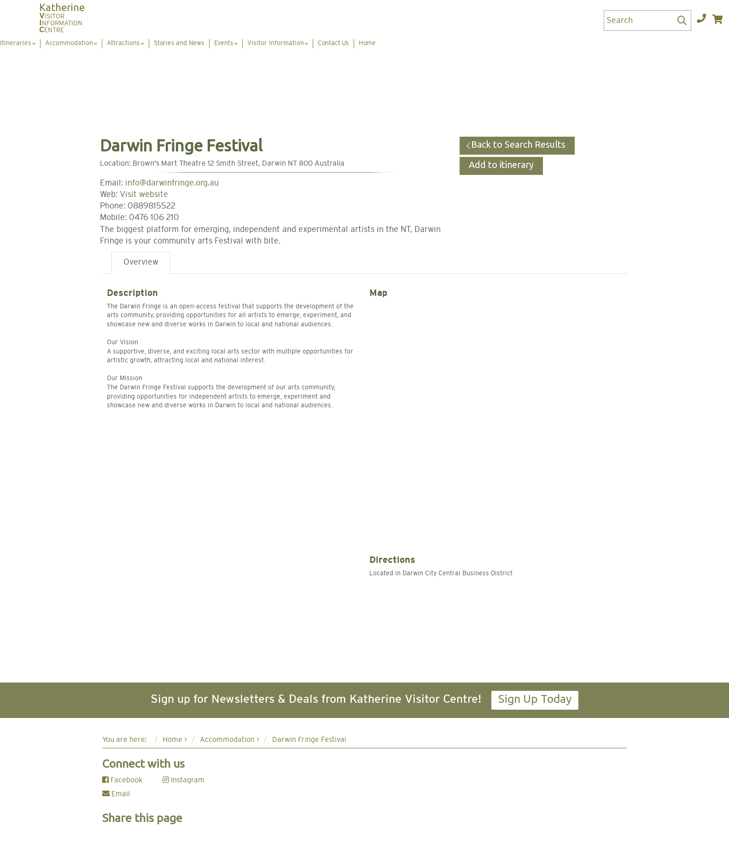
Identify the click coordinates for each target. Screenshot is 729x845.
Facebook (122, 780)
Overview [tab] (140, 262)
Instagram (183, 780)
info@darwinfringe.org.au (172, 183)
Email (116, 794)
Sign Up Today (535, 698)
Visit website (144, 195)
